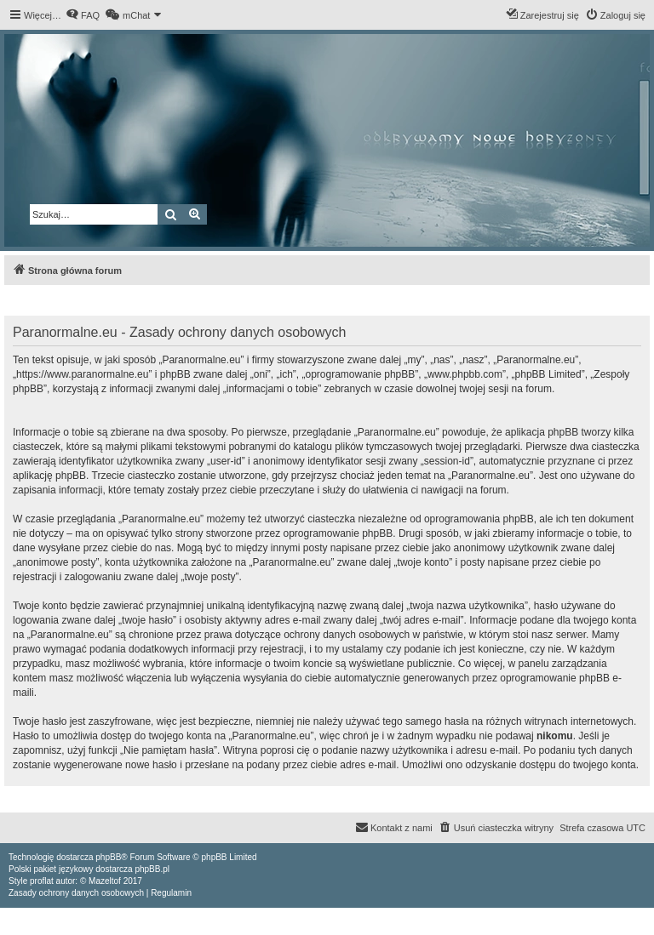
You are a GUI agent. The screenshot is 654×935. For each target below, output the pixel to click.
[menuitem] (83, 15)
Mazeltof (105, 881)
